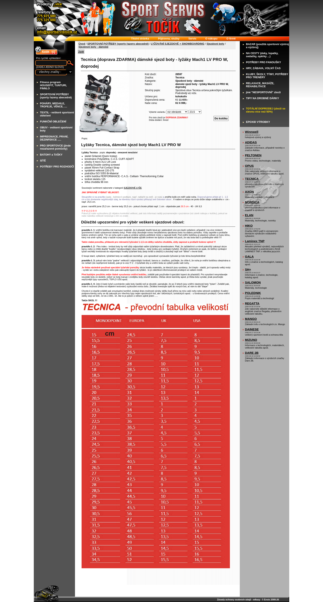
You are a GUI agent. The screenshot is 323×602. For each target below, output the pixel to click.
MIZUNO (251, 340)
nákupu (211, 38)
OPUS (249, 165)
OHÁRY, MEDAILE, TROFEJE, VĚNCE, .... (53, 105)
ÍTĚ (43, 160)
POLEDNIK (253, 293)
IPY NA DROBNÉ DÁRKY (262, 98)
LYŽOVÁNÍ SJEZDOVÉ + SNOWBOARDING (177, 43)
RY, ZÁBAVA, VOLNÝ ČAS (263, 68)
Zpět (81, 51)
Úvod (81, 43)
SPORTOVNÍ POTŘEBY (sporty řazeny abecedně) (118, 43)
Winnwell (251, 132)
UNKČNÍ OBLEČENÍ (53, 121)
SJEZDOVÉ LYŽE (133, 188)
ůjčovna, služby (168, 38)
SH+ (248, 269)
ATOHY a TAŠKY (51, 154)
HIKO (249, 225)
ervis (192, 38)
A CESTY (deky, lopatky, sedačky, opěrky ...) (262, 55)
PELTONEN (253, 155)
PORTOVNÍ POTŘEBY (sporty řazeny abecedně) (56, 96)
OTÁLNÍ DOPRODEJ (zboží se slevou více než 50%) (265, 110)
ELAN (249, 215)
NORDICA (252, 202)
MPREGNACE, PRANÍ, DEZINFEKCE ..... (54, 138)
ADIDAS (251, 142)
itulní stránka (140, 38)
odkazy (256, 599)
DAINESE (252, 329)
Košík (45, 51)
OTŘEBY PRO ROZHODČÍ (57, 166)
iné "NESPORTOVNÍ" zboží (263, 92)
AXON (249, 191)
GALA (249, 256)
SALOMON (253, 282)
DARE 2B (252, 352)
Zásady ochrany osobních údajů (234, 599)
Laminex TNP (254, 241)
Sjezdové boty (215, 43)
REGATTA (252, 303)
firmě (231, 38)
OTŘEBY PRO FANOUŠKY (263, 62)
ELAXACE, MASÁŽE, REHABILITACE (260, 85)
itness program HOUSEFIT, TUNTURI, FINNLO (53, 85)
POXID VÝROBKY (258, 121)
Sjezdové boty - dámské (93, 46)
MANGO (251, 319)
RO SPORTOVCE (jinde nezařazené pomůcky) (55, 147)
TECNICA (252, 178)
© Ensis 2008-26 (270, 599)
